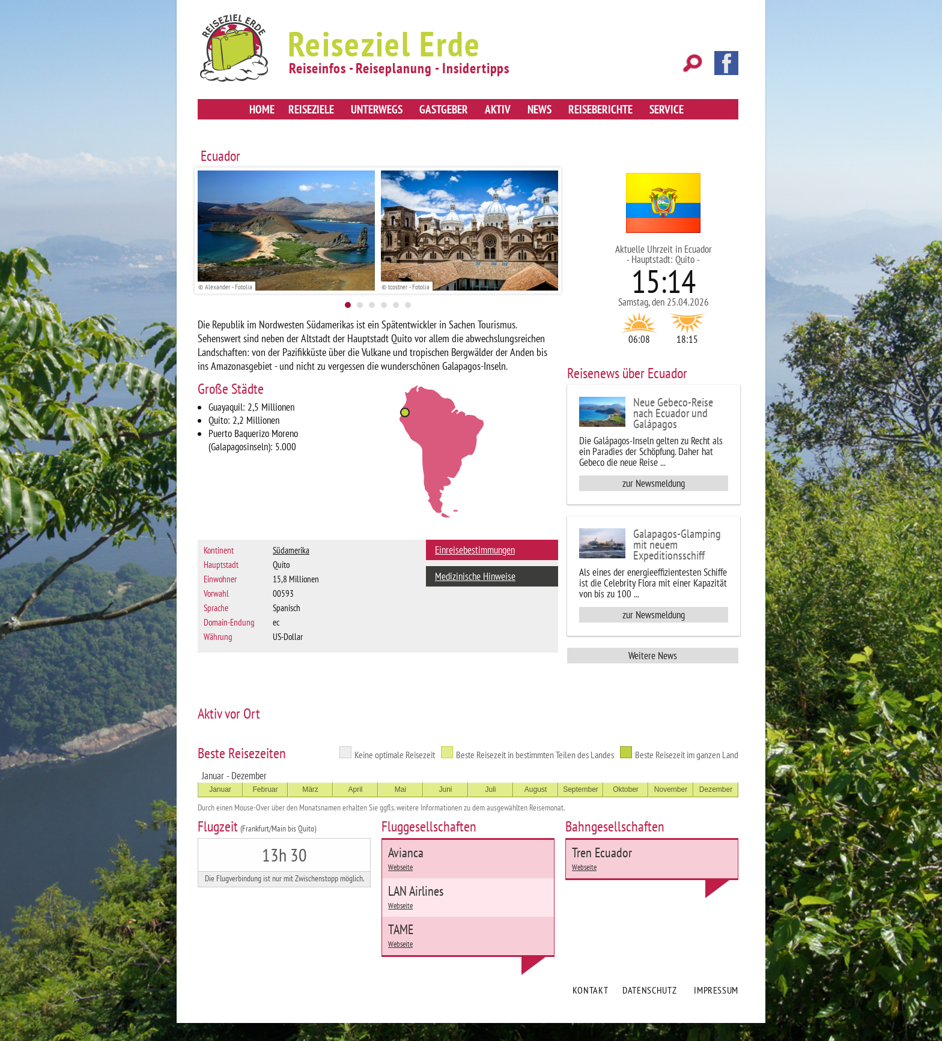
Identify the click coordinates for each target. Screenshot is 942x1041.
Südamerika (291, 550)
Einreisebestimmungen (475, 550)
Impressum (716, 990)
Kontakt (590, 990)
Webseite (400, 867)
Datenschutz (649, 990)
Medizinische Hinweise (475, 576)
